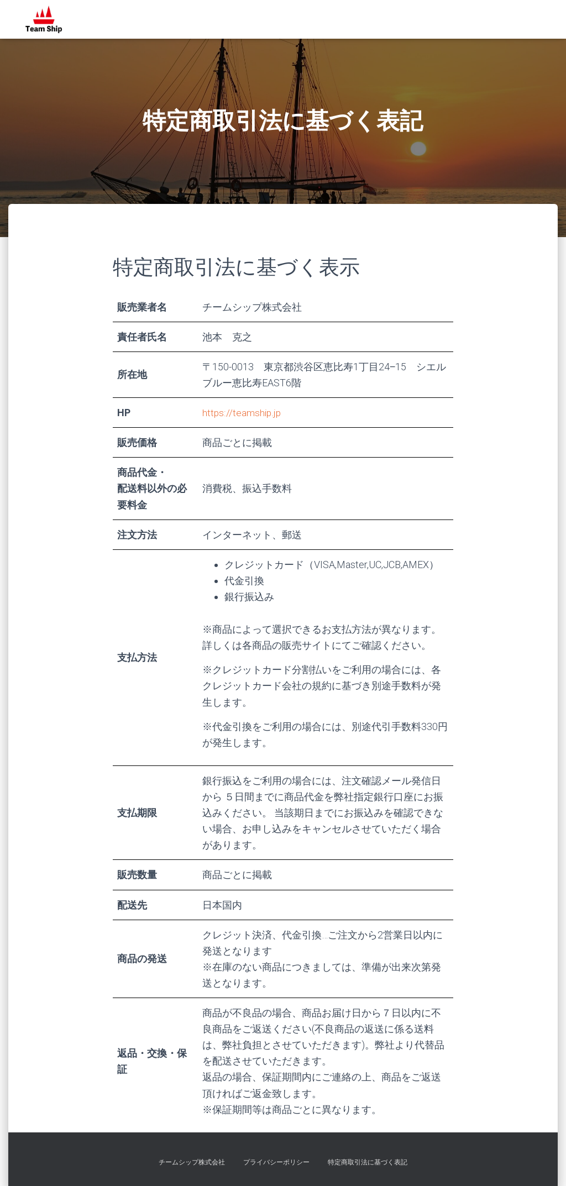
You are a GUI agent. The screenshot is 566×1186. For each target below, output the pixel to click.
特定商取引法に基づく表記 (367, 1162)
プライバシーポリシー (276, 1162)
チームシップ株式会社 (192, 1162)
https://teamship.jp (242, 412)
